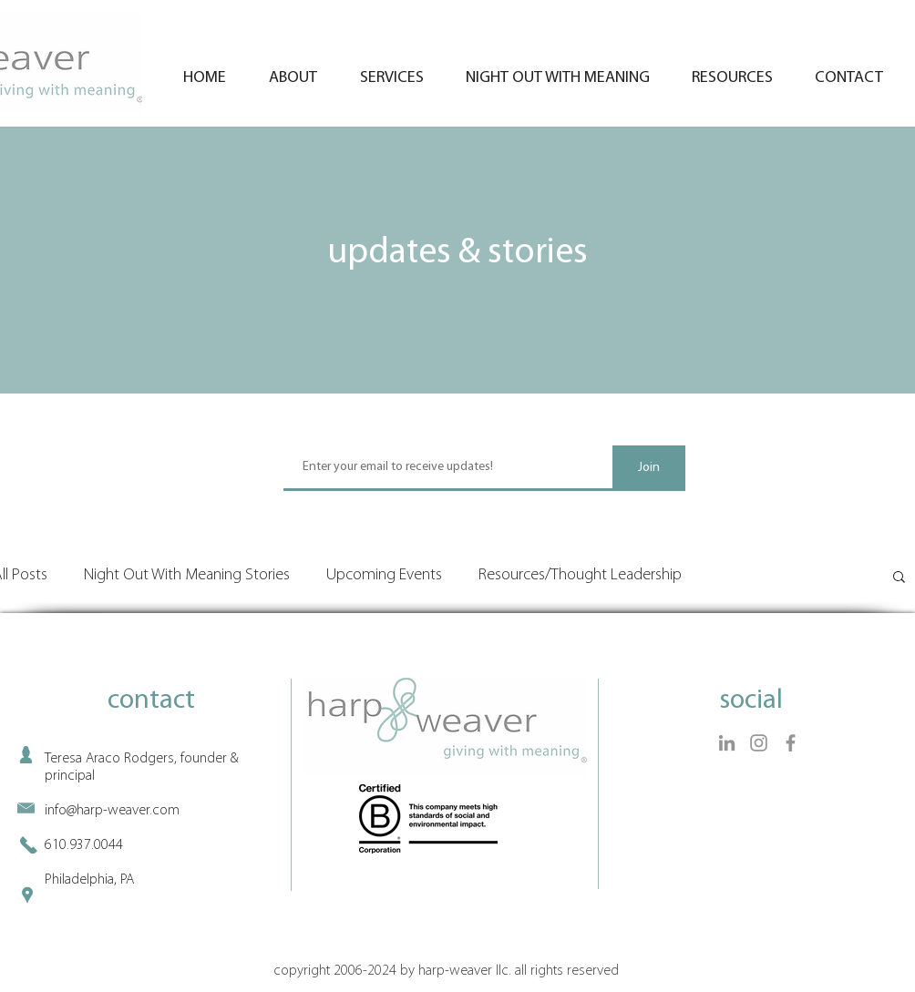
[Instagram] (758, 742)
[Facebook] (790, 742)
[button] (899, 578)
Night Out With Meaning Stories (187, 575)
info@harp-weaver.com (112, 810)
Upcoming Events (384, 575)
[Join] (648, 468)
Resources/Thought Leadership (580, 575)
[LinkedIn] (726, 742)
